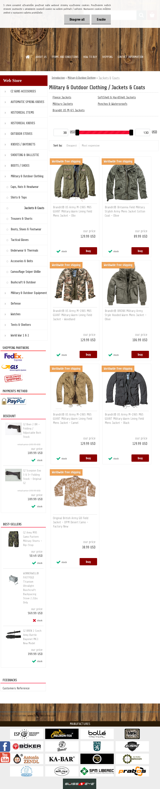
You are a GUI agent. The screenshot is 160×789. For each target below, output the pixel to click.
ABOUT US (41, 56)
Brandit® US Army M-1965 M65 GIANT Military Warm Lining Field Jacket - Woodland (72, 315)
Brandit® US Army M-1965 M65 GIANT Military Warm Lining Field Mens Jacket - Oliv (72, 211)
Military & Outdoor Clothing (82, 77)
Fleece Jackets (61, 97)
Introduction (58, 77)
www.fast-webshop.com (42, 715)
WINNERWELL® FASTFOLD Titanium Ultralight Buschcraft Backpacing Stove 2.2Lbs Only (31, 588)
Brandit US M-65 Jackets (68, 110)
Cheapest (71, 145)
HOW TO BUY (90, 56)
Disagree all (77, 19)
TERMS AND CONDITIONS (65, 56)
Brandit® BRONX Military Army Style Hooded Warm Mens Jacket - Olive (125, 315)
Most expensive (91, 145)
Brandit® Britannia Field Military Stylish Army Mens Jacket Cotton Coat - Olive (125, 211)
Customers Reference (16, 688)
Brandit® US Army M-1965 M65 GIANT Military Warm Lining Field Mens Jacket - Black (124, 419)
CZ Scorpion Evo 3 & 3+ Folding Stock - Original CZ (32, 477)
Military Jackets (62, 104)
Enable (101, 19)
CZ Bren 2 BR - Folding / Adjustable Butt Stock (32, 430)
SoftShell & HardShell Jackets (117, 97)
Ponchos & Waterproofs (112, 104)
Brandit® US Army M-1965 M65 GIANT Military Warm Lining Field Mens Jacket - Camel (72, 419)
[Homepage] (28, 57)
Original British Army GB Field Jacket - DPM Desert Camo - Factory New (70, 522)
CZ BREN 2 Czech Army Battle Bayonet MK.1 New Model (32, 637)
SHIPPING (107, 56)
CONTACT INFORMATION (130, 56)
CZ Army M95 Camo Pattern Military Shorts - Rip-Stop (32, 539)
